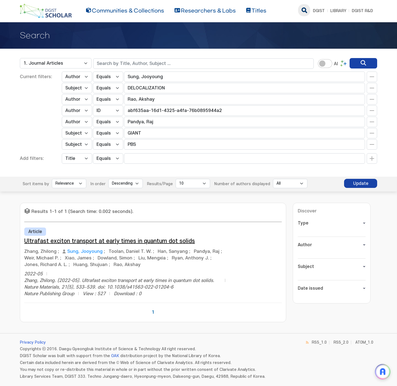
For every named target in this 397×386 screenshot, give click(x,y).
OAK (115, 356)
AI (336, 63)
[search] (363, 63)
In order (98, 184)
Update (360, 183)
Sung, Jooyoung (85, 251)
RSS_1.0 (319, 342)
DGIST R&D (362, 11)
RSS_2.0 (341, 342)
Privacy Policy (33, 342)
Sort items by (36, 184)
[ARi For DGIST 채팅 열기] (382, 371)
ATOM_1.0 (364, 342)
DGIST (319, 11)
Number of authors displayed (242, 184)
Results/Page (160, 184)
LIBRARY (338, 11)
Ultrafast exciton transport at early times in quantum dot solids (109, 241)
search (304, 10)
